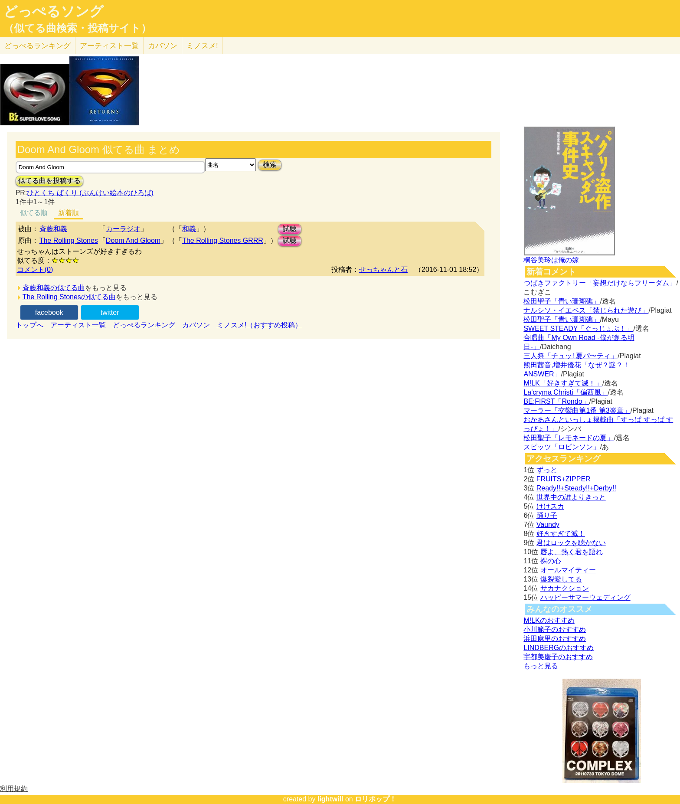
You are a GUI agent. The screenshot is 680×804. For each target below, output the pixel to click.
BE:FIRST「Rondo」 (556, 401)
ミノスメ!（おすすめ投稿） (259, 325)
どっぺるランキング (144, 325)
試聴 (290, 228)
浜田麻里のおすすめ (554, 638)
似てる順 (34, 212)
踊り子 (546, 515)
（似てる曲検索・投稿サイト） (77, 28)
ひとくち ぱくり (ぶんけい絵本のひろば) (90, 192)
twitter (110, 312)
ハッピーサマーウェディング (585, 597)
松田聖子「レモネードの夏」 (568, 437)
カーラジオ (123, 228)
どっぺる (37, 46)
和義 (189, 228)
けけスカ (550, 506)
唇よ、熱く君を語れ (571, 552)
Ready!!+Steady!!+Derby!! (576, 488)
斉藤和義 (53, 228)
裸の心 (550, 561)
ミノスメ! (202, 46)
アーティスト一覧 (78, 325)
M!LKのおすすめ (548, 620)
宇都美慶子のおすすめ (558, 656)
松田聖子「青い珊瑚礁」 (561, 301)
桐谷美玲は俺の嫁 (551, 260)
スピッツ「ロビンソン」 (561, 447)
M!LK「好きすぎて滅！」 (562, 383)
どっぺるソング (53, 11)
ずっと (546, 470)
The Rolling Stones (68, 240)
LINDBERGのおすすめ (558, 647)
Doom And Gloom (133, 240)
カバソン (162, 46)
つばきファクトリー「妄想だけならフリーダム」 (599, 283)
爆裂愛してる (561, 579)
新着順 (68, 212)
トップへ (29, 325)
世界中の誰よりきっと (571, 497)
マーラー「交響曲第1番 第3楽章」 (576, 410)
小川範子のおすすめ (554, 629)
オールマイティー (568, 570)
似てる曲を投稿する (49, 180)
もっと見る (540, 666)
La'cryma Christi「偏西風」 (565, 392)
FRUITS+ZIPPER (563, 479)
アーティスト (109, 46)
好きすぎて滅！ (560, 533)
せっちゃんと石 (383, 269)
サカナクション (564, 588)
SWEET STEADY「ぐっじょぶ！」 (578, 328)
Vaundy (547, 524)
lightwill (330, 799)
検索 (270, 164)
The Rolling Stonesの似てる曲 (69, 297)
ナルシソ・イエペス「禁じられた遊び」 (585, 310)
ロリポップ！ (375, 799)
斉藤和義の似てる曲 (54, 287)
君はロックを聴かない (571, 542)
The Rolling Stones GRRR (222, 240)
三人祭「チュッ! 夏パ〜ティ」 (570, 356)
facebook (49, 312)
